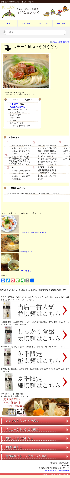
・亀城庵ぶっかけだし (16, 107)
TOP (8, 24)
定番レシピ (26, 24)
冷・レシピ (61, 24)
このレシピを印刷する (60, 42)
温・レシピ (43, 24)
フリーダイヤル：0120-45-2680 (56, 470)
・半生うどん (13, 104)
